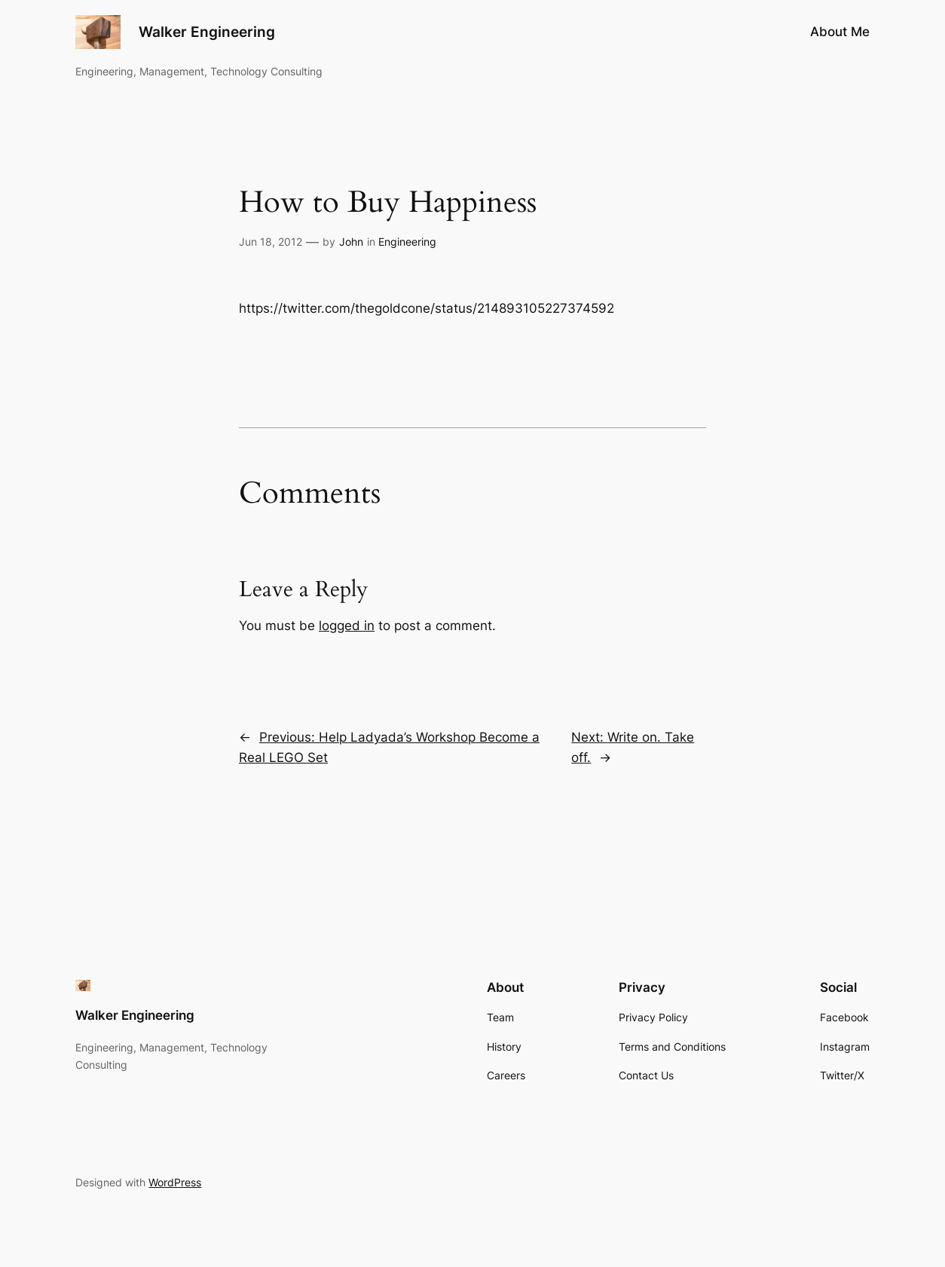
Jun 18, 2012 (270, 241)
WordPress (174, 1182)
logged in (347, 625)
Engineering (407, 241)
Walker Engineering (207, 32)
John (351, 241)
